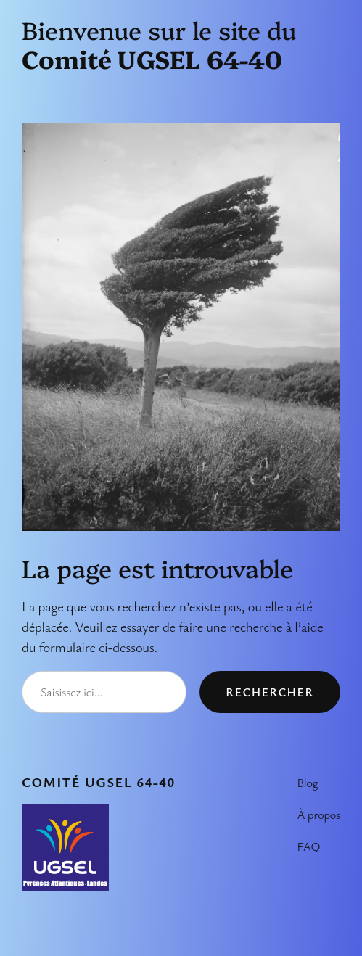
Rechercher (270, 692)
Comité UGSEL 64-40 (99, 781)
